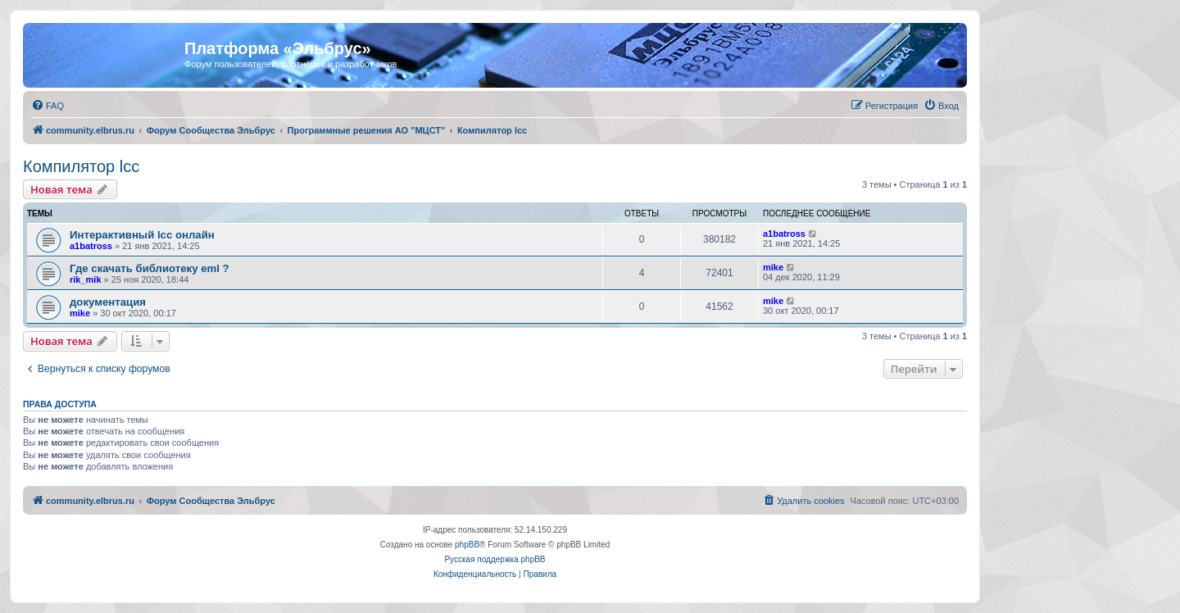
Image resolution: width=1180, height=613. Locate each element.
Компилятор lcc (81, 166)
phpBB (467, 544)
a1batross (91, 246)
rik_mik (86, 279)
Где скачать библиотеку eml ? (149, 268)
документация (108, 302)
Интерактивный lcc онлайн (142, 235)
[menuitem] (47, 106)
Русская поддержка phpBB (494, 559)
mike (773, 267)
